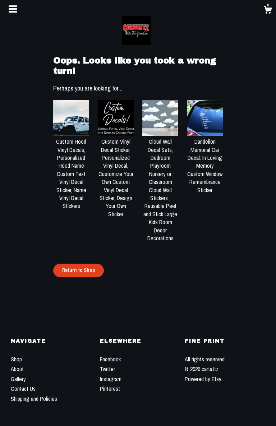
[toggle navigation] (13, 9)
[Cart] (268, 10)
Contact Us (23, 389)
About (17, 369)
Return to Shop (78, 270)
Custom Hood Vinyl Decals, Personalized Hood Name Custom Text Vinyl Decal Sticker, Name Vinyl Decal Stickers (71, 170)
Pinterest (110, 389)
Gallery (18, 379)
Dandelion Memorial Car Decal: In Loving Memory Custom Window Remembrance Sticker (205, 162)
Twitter (107, 369)
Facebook (110, 359)
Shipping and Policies (34, 399)
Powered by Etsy (203, 379)
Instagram (110, 379)
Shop (16, 359)
